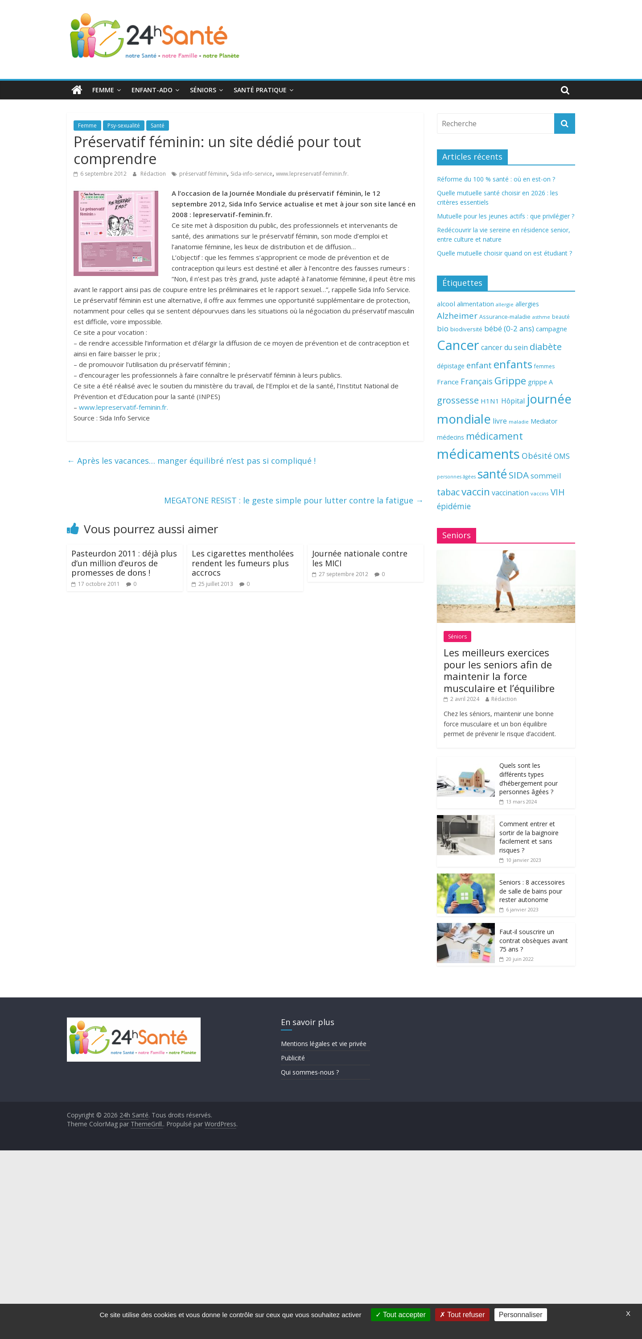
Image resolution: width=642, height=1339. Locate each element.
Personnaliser (521, 1314)
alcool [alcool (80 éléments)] (446, 303)
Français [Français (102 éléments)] (477, 381)
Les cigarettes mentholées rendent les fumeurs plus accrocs (243, 563)
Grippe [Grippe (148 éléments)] (510, 380)
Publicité (293, 1058)
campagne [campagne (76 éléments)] (551, 328)
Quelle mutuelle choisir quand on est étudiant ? (504, 253)
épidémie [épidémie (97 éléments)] (454, 506)
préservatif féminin (203, 173)
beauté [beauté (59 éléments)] (561, 316)
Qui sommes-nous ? (310, 1072)
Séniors (203, 90)
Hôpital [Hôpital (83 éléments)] (513, 401)
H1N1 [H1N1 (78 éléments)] (490, 400)
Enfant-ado (152, 90)
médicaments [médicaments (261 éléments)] (478, 454)
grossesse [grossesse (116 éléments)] (458, 400)
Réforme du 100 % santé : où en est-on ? (496, 179)
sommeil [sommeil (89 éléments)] (546, 475)
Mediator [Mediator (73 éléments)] (544, 421)
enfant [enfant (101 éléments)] (479, 365)
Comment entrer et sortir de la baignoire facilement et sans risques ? (529, 837)
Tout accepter (400, 1314)
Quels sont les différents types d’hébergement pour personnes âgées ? (528, 778)
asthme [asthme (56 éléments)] (541, 316)
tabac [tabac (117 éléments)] (448, 492)
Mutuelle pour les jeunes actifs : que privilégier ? (505, 216)
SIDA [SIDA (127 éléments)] (519, 475)
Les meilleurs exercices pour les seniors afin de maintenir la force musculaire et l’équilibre (499, 670)
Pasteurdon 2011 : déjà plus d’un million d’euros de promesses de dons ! (124, 563)
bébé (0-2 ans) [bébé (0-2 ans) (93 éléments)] (509, 328)
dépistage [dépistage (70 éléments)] (451, 366)
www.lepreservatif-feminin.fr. (312, 173)
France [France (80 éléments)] (448, 381)
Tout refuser (462, 1314)
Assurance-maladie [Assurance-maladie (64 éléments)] (505, 317)
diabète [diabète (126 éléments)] (546, 346)
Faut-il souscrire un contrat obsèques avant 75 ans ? (533, 940)
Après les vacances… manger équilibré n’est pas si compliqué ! (191, 460)
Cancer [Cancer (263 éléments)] (458, 345)
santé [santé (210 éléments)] (492, 474)
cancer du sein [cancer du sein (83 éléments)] (504, 347)
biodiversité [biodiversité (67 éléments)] (466, 329)
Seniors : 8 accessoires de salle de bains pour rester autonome (532, 891)
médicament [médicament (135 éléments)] (494, 435)
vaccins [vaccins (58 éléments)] (540, 493)
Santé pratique (260, 90)
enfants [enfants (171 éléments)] (513, 364)
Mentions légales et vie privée (323, 1043)
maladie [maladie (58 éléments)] (519, 421)
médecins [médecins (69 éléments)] (450, 437)
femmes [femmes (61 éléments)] (544, 366)
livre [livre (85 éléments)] (500, 421)
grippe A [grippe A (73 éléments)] (540, 382)
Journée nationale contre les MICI (359, 558)
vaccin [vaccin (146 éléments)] (475, 492)
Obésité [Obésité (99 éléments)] (537, 455)
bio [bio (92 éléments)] (443, 328)
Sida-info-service (251, 173)
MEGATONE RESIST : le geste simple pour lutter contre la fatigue (294, 500)
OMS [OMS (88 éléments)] (562, 456)
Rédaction (153, 173)
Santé (158, 125)
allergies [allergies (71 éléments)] (527, 304)
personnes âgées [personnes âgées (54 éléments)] (456, 477)
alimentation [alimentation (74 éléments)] (475, 304)
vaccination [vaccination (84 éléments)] (510, 493)
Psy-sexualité (123, 125)
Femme (103, 90)
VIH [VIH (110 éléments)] (558, 492)
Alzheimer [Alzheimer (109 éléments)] (457, 315)
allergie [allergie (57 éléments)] (505, 304)
